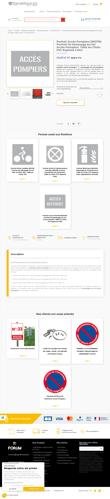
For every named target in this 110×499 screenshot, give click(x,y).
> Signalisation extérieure (41, 460)
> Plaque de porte (38, 458)
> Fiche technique (63, 455)
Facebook (91, 491)
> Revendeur (61, 447)
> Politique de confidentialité (67, 458)
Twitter (95, 491)
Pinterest (79, 124)
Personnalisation (53, 11)
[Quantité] (99, 94)
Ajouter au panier (70, 103)
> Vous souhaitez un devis (66, 463)
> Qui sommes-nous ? (64, 460)
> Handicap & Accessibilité (41, 455)
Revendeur (67, 11)
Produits (17, 19)
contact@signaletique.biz (18, 455)
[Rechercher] (44, 20)
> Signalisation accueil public (42, 452)
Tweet (73, 124)
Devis (42, 11)
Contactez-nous (80, 11)
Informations (30, 12)
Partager (68, 124)
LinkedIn (100, 491)
